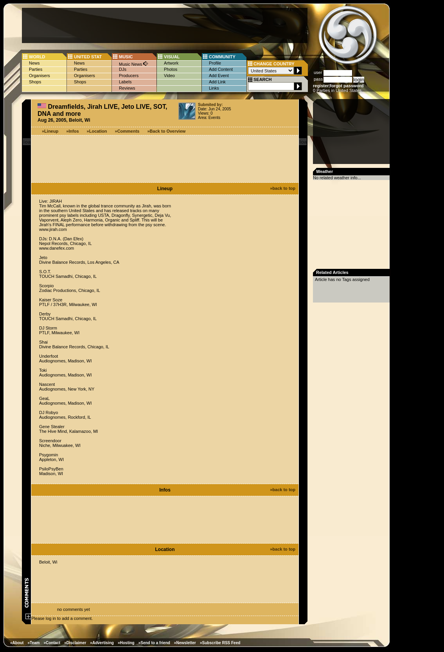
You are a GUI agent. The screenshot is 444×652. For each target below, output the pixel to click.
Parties (35, 69)
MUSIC (126, 56)
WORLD (37, 56)
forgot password (346, 85)
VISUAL (172, 56)
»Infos (72, 131)
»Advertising (102, 643)
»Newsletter (185, 643)
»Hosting (126, 643)
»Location (97, 131)
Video (169, 75)
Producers (128, 75)
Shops (35, 81)
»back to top (282, 188)
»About (16, 643)
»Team (33, 643)
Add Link (217, 81)
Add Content (221, 69)
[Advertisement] (164, 25)
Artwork (171, 63)
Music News (134, 64)
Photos (170, 69)
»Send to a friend (154, 643)
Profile (215, 63)
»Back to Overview (166, 131)
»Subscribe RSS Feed (220, 643)
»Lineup (50, 131)
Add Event (219, 75)
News (34, 63)
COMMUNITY (222, 56)
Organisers (39, 75)
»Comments (127, 131)
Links (214, 88)
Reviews (127, 88)
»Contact (51, 643)
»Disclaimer (75, 643)
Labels (125, 81)
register (321, 85)
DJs (122, 69)
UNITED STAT (88, 56)
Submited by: (210, 105)
